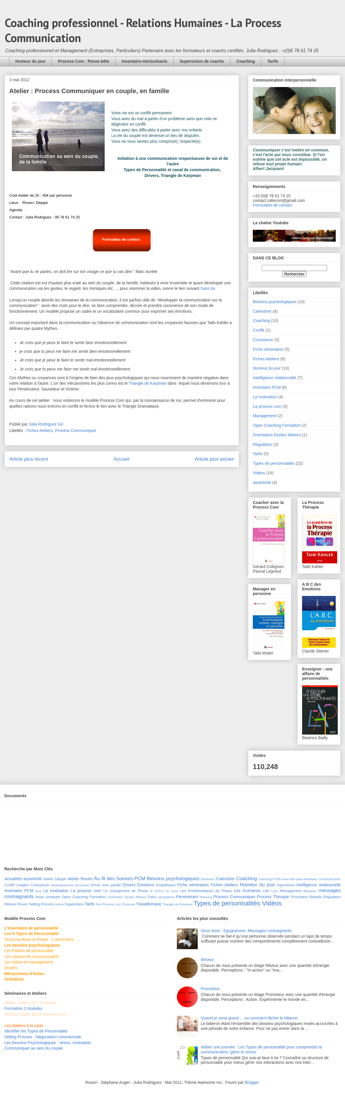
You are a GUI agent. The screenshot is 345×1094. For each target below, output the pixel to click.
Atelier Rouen (80, 878)
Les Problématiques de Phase (206, 891)
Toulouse (128, 904)
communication (330, 879)
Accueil (121, 459)
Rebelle (315, 897)
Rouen (22, 904)
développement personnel (70, 885)
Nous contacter (47, 897)
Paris (152, 897)
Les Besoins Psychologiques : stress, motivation (47, 1042)
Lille (266, 891)
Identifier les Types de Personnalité (36, 1031)
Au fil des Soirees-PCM (119, 878)
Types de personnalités (274, 463)
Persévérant (187, 896)
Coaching (246, 61)
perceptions (166, 897)
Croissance (263, 339)
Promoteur (299, 897)
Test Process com (108, 904)
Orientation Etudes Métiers (277, 435)
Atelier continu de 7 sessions (30, 1002)
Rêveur (10, 904)
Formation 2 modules (23, 1008)
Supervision (74, 904)
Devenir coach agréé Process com (35, 1014)
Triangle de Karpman (147, 383)
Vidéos (259, 473)
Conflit (258, 330)
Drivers (129, 885)
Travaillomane (148, 904)
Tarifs (272, 61)
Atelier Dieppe (54, 879)
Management (265, 415)
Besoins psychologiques (274, 301)
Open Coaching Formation (276, 425)
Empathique (165, 885)
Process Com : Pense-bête (83, 61)
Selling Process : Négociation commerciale (42, 1037)
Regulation (262, 444)
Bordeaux (208, 879)
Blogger (252, 1082)
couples (23, 885)
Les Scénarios (247, 890)
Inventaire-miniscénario (144, 61)
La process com (267, 406)
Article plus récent (28, 459)
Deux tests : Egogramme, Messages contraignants (246, 930)
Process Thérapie (273, 896)
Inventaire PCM (267, 387)
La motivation (265, 397)
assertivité (262, 482)
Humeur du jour (30, 61)
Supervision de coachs (202, 61)
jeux (38, 891)
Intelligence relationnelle (274, 377)
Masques (310, 891)
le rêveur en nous (164, 891)
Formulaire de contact (272, 205)
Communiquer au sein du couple (33, 1048)
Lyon (274, 891)
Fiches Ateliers (39, 430)
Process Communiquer (75, 430)
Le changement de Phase (126, 891)
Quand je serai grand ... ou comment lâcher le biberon (249, 1018)
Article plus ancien (214, 459)
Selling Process (41, 904)
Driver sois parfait (106, 885)
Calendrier (262, 311)
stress (59, 904)
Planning (205, 897)
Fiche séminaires (268, 349)
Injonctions (286, 885)
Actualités (13, 878)
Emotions (145, 885)
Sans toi (207, 288)
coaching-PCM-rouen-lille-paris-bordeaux (288, 879)
